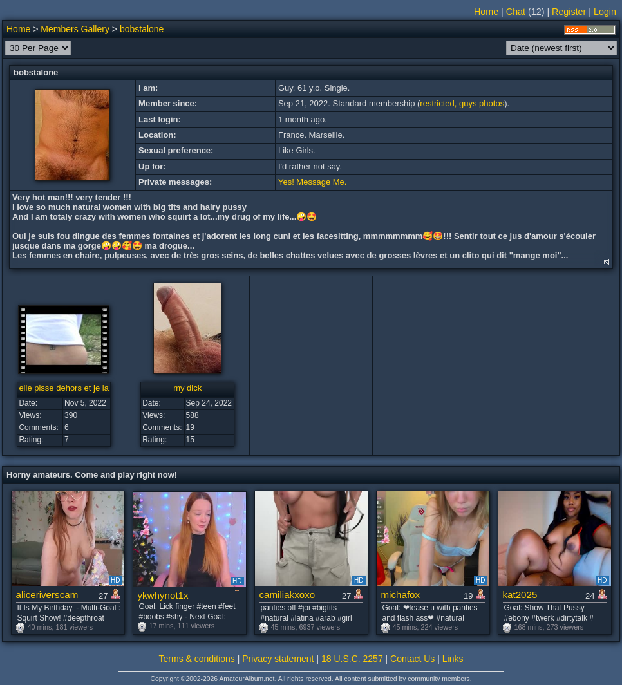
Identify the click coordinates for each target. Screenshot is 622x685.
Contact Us (412, 658)
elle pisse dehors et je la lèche (75, 388)
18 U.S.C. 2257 (352, 658)
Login (605, 11)
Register (569, 11)
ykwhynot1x (163, 595)
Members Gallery (75, 29)
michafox (400, 594)
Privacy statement (278, 658)
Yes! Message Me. (312, 182)
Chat (515, 11)
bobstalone (142, 29)
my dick (187, 388)
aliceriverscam (47, 594)
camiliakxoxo (287, 594)
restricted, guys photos (462, 103)
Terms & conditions (197, 658)
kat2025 (520, 594)
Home (486, 11)
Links (453, 658)
